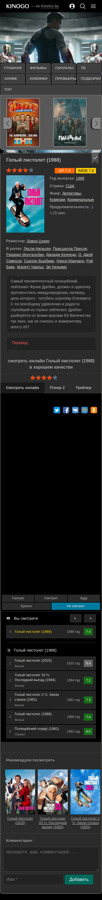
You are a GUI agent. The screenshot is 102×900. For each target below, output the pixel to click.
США (70, 186)
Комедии (57, 199)
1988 (80, 178)
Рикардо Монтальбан (25, 254)
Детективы (71, 193)
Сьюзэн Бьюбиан (39, 261)
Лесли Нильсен (37, 248)
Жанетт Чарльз (30, 267)
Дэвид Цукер (38, 241)
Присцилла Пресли (70, 248)
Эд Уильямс (56, 267)
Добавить (79, 879)
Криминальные (80, 199)
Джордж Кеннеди (61, 254)
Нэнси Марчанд (70, 261)
